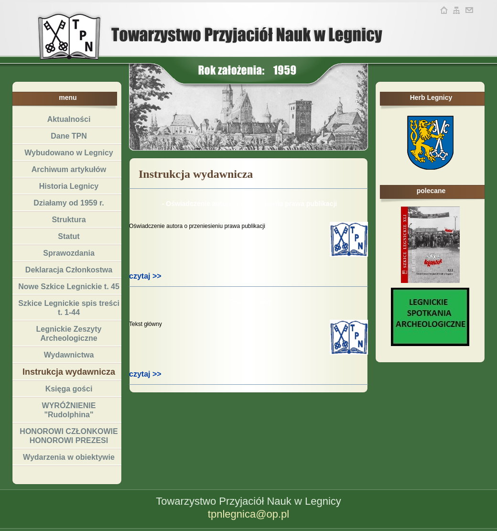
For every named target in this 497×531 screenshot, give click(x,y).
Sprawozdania (69, 253)
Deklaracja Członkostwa (68, 270)
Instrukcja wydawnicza (68, 372)
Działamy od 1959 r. (68, 203)
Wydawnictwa (69, 355)
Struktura (69, 220)
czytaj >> (145, 276)
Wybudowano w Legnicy (68, 153)
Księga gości (69, 389)
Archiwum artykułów (69, 169)
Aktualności (69, 119)
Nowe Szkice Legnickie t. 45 (68, 286)
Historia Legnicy (68, 186)
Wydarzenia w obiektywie (69, 457)
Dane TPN (69, 136)
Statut (68, 236)
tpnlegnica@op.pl (248, 514)
